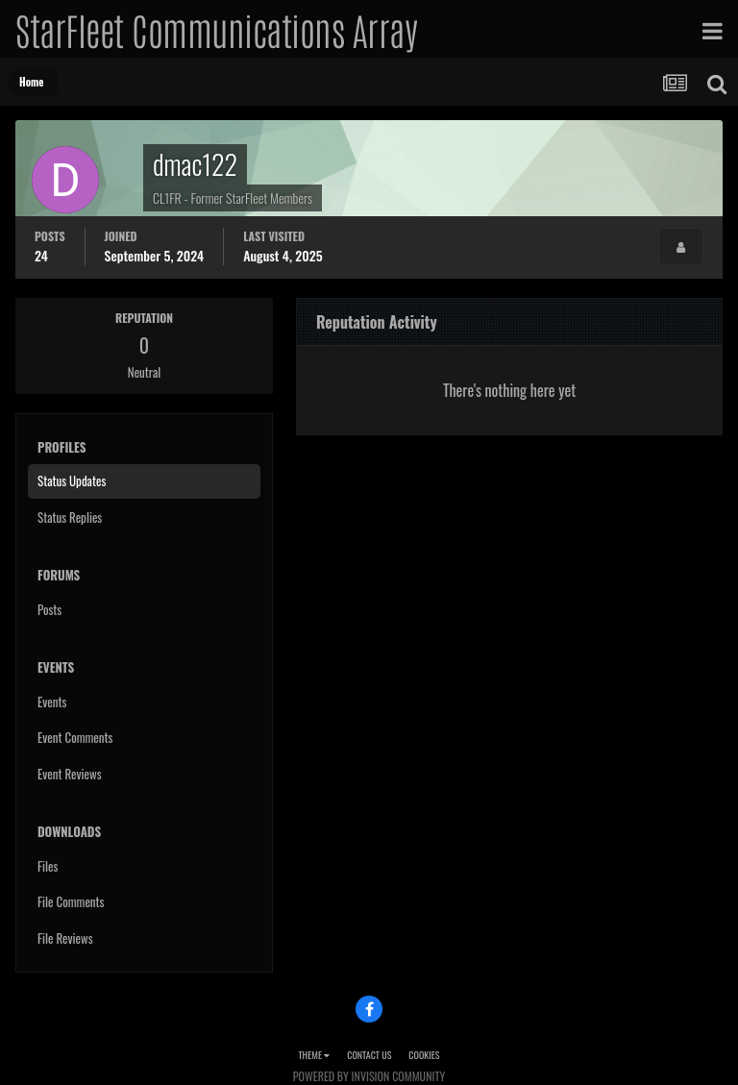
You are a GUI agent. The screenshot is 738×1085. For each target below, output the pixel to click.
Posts (49, 609)
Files (47, 865)
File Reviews (65, 938)
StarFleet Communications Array (216, 29)
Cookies (423, 1055)
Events (51, 701)
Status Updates (71, 480)
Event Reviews (69, 773)
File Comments (70, 901)
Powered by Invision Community (369, 1076)
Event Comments (74, 737)
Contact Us (369, 1055)
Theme (314, 1055)
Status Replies (69, 517)
